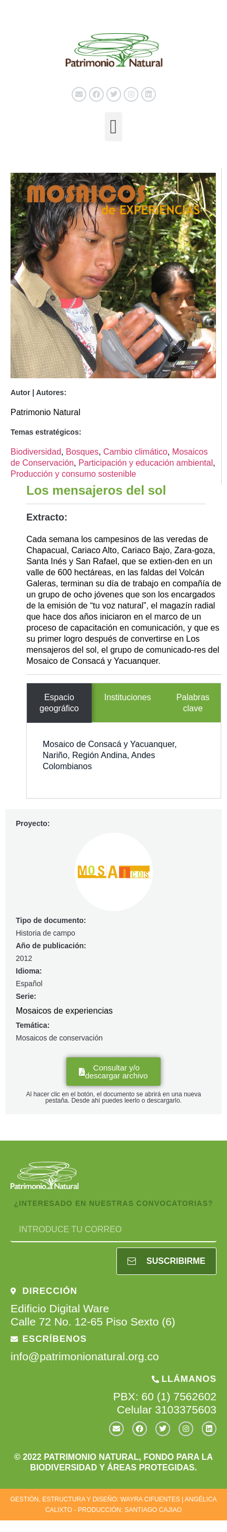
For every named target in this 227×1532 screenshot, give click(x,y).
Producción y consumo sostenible (73, 473)
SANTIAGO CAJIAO (153, 1510)
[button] (113, 127)
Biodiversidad (36, 451)
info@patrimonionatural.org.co (85, 1356)
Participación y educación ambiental (145, 462)
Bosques (82, 451)
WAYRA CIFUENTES (150, 1499)
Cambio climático (135, 451)
